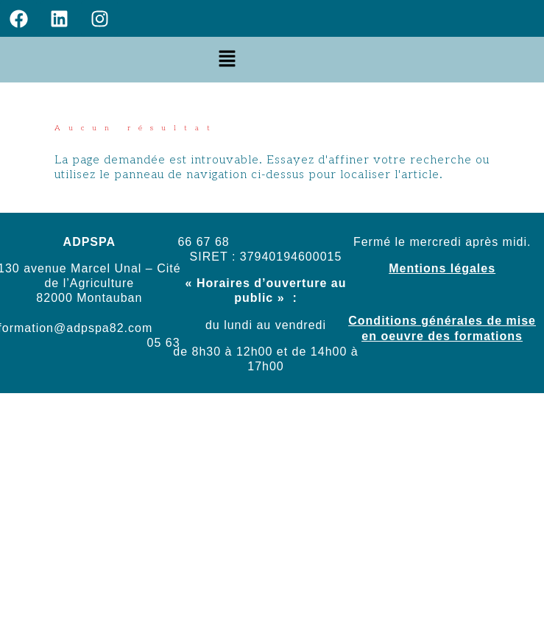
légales (470, 268)
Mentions (417, 268)
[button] (227, 59)
